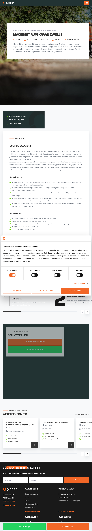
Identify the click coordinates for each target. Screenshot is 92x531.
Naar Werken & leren (66, 511)
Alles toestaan (75, 291)
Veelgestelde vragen (66, 522)
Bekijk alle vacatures (82, 414)
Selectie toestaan (46, 291)
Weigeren (17, 291)
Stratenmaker (30, 507)
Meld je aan (76, 479)
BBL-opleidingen (64, 497)
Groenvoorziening (31, 494)
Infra (26, 497)
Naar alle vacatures (32, 511)
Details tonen (79, 284)
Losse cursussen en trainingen (69, 500)
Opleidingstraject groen (66, 494)
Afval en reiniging (31, 504)
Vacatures (21, 30)
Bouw (27, 500)
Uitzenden (28, 522)
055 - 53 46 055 (9, 501)
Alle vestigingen (9, 505)
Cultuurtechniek (30, 30)
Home (15, 30)
